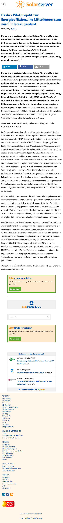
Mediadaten (6, 488)
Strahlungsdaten (7, 455)
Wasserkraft (6, 416)
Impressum (5, 477)
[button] (9, 67)
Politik (4, 422)
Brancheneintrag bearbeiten (11, 438)
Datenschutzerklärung (9, 484)
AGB (3, 486)
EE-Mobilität (6, 405)
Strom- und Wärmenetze (10, 407)
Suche (4, 433)
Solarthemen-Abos (8, 466)
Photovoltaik (6, 399)
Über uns (5, 479)
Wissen (4, 460)
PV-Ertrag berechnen (9, 447)
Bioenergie (5, 414)
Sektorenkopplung (8, 409)
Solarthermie (6, 401)
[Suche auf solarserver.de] (48, 317)
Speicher (5, 403)
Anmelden (15, 289)
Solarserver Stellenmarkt (31, 354)
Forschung (5, 420)
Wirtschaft (5, 424)
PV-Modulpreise (7, 453)
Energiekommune (8, 427)
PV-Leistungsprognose (9, 449)
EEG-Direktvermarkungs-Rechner (12, 451)
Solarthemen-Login (8, 470)
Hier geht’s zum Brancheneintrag (12, 436)
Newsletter (5, 444)
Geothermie (6, 418)
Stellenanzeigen (7, 457)
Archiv (13, 29)
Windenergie (6, 412)
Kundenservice (7, 482)
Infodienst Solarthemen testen (11, 468)
